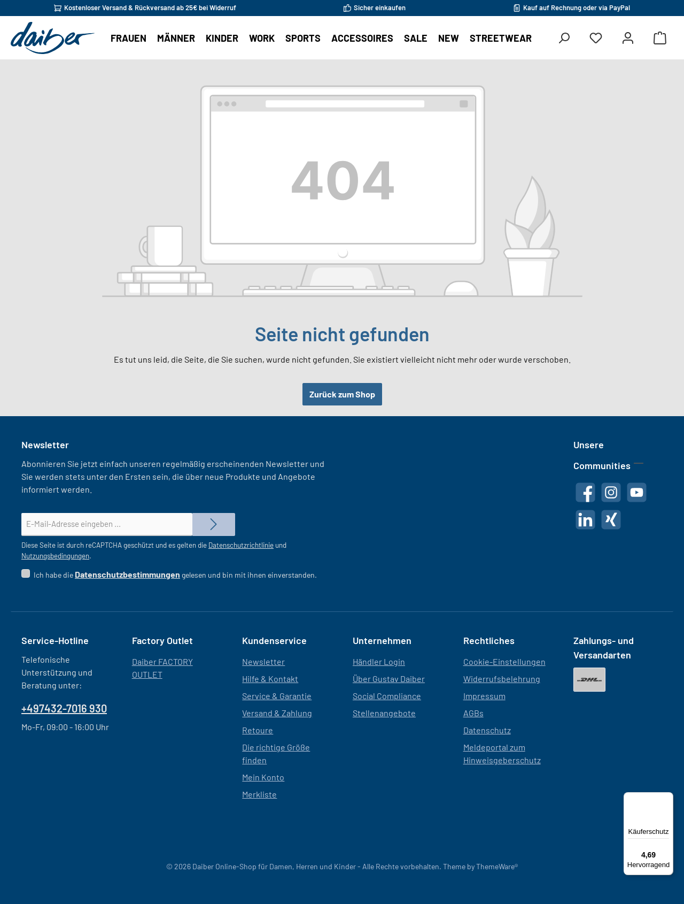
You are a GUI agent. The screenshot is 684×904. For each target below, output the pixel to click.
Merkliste (259, 794)
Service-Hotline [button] (55, 640)
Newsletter (263, 661)
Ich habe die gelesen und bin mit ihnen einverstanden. (175, 574)
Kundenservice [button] (274, 640)
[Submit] (213, 524)
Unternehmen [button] (382, 640)
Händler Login (379, 661)
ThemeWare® (497, 866)
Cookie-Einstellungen (504, 661)
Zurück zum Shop (342, 394)
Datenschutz (487, 730)
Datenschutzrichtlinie (241, 545)
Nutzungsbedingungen (55, 555)
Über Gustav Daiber (389, 678)
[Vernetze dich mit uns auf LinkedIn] (585, 520)
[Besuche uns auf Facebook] (585, 492)
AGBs (473, 713)
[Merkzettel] (595, 38)
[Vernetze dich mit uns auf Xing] (611, 520)
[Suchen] (563, 38)
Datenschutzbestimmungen (127, 574)
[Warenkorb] (660, 38)
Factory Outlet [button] (162, 640)
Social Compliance (387, 696)
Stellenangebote (384, 713)
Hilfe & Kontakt (270, 678)
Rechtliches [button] (489, 640)
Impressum (484, 696)
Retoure (257, 730)
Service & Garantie (277, 696)
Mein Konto (263, 777)
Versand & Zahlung (277, 713)
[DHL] (589, 680)
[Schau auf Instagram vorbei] (611, 492)
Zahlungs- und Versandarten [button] (603, 647)
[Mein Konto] (628, 38)
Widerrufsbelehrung (501, 678)
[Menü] (666, 798)
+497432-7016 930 (64, 708)
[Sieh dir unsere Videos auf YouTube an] (637, 492)
